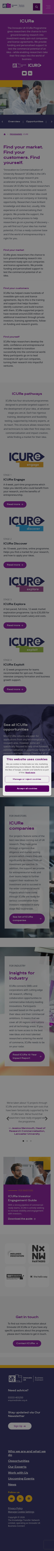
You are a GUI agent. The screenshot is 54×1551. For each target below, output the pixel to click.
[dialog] (27, 775)
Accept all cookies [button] (27, 788)
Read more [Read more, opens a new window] (30, 772)
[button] (27, 779)
